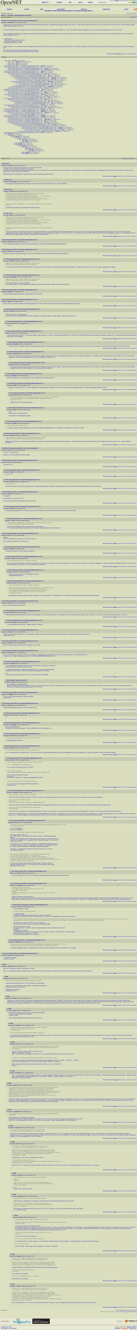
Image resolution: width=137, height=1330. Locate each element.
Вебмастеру (132, 1328)
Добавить (118, 1328)
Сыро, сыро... (8, 60)
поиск (42, 9)
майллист (84, 9)
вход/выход (106, 9)
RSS (135, 158)
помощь (26, 9)
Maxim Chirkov (131, 1327)
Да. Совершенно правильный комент (21, 114)
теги (104, 2)
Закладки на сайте (6, 1327)
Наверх (124, 176)
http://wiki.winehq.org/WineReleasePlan (33, 24)
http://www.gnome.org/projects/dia (18, 413)
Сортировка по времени (128, 158)
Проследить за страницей (9, 1328)
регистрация (125, 0)
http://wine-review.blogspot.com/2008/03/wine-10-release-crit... (22, 50)
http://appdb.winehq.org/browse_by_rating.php (48, 46)
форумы (9, 9)
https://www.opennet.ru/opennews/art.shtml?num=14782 (23, 51)
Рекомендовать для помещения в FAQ (129, 1311)
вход (120, 0)
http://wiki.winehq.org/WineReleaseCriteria (46, 33)
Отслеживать (133, 17)
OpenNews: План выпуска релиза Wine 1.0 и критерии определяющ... (22, 89)
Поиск (100, 2)
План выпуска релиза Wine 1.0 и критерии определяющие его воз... (22, 65)
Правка (124, 53)
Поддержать (125, 1328)
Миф (5, 133)
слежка (126, 9)
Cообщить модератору (131, 53)
